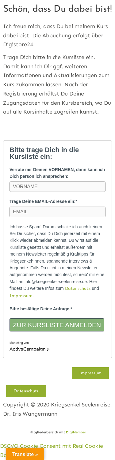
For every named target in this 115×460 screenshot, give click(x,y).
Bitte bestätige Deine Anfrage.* (41, 308)
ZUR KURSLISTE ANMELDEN (57, 324)
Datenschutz (78, 288)
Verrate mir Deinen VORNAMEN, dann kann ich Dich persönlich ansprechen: (57, 173)
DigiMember (76, 432)
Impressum (21, 295)
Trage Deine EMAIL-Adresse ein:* (43, 201)
